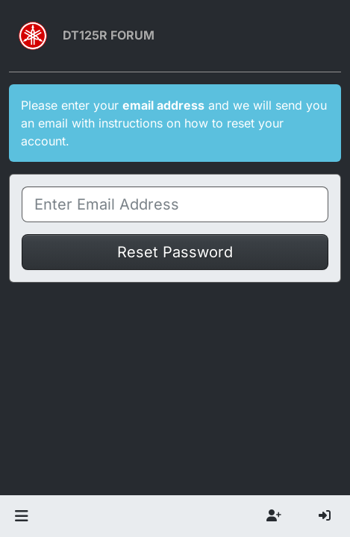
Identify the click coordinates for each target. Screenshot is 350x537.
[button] (21, 516)
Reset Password (175, 252)
